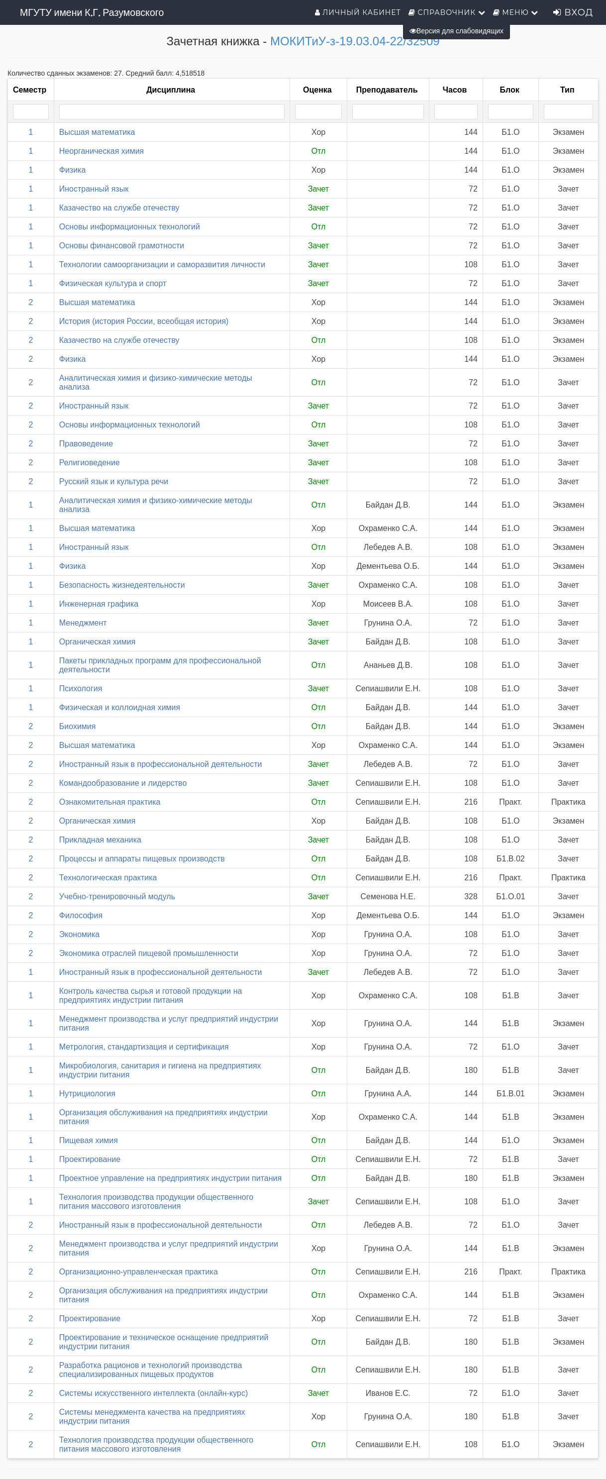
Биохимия (77, 726)
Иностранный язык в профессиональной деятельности (160, 764)
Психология (80, 688)
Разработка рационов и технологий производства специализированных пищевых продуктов (150, 1369)
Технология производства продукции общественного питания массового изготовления (156, 1201)
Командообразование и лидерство (123, 783)
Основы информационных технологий (129, 226)
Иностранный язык (93, 189)
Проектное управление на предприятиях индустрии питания (170, 1178)
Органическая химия (97, 641)
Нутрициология (87, 1093)
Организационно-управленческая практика (138, 1272)
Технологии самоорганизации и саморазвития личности (162, 264)
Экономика (79, 934)
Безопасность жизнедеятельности (122, 585)
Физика (72, 170)
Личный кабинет (358, 12)
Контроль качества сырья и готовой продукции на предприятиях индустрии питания (150, 995)
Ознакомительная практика (110, 802)
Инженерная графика (98, 604)
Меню (516, 12)
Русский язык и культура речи (114, 481)
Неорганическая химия (101, 151)
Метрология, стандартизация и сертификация (144, 1047)
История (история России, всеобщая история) (144, 321)
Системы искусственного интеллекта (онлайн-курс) (153, 1393)
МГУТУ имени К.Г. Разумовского (92, 12)
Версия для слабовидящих (456, 31)
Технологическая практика (108, 877)
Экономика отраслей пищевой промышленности (148, 953)
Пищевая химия (88, 1140)
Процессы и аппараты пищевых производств (142, 858)
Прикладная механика (100, 840)
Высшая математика (97, 132)
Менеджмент (83, 623)
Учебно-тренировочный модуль (117, 896)
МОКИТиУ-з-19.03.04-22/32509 (355, 41)
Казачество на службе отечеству (119, 208)
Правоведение (86, 443)
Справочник (447, 12)
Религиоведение (89, 462)
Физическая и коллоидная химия (119, 707)
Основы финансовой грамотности (121, 245)
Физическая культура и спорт (113, 283)
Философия (80, 915)
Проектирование (89, 1159)
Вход (573, 12)
